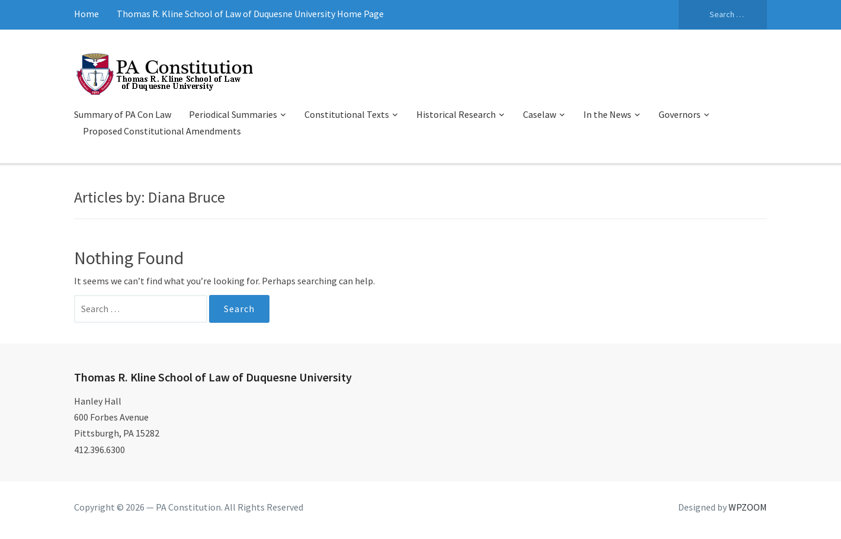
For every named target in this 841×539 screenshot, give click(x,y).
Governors (680, 114)
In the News (607, 114)
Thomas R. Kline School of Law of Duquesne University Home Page (250, 14)
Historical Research (456, 114)
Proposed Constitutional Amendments (162, 131)
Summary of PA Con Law (122, 114)
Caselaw (539, 114)
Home (86, 14)
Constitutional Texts (346, 114)
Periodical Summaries (233, 114)
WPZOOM (747, 507)
